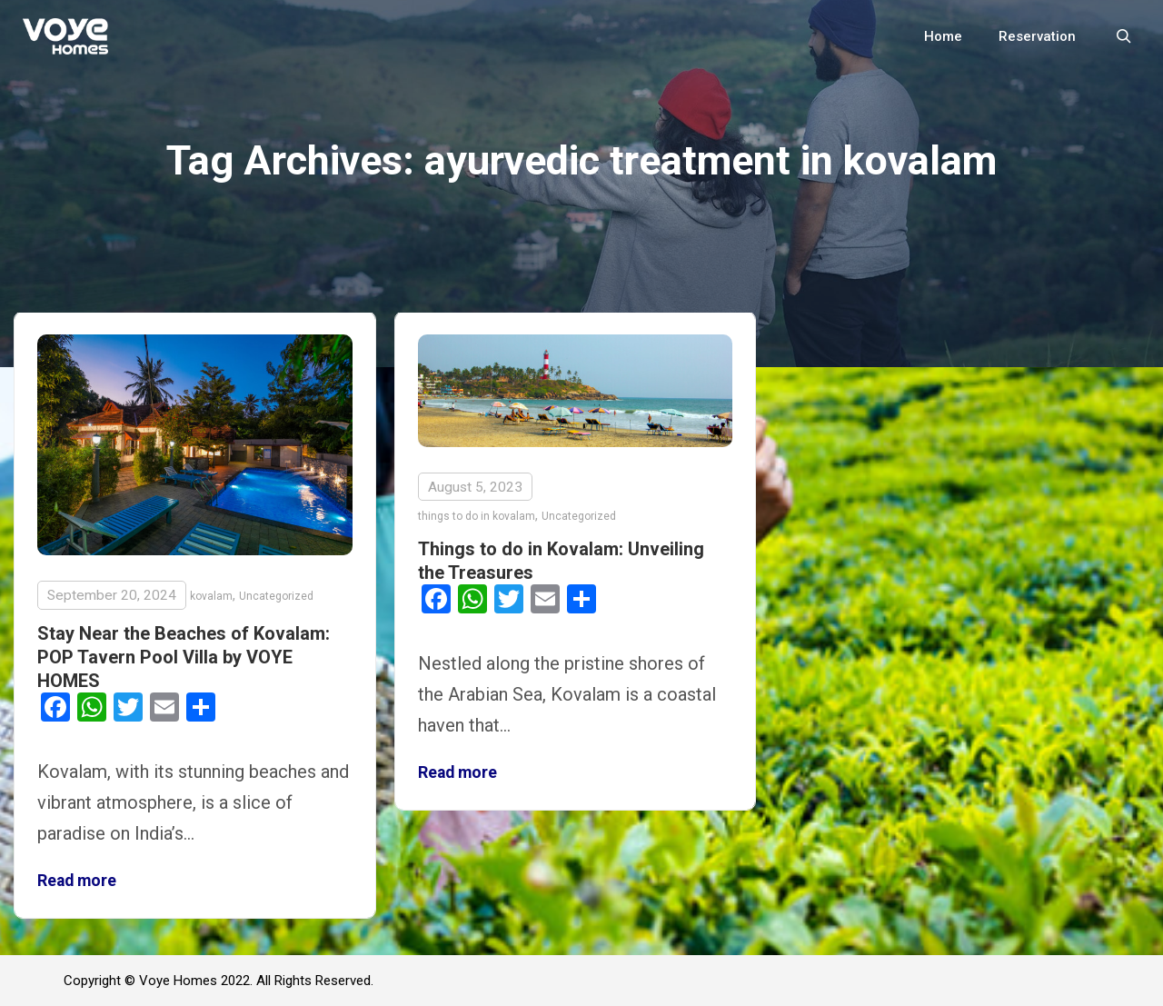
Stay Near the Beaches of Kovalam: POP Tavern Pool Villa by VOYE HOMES (183, 657)
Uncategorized (276, 596)
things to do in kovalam (476, 516)
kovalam (211, 596)
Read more (76, 881)
